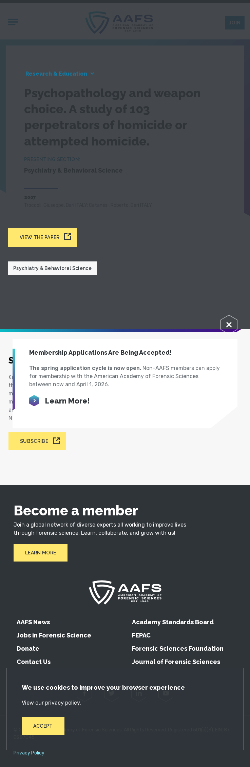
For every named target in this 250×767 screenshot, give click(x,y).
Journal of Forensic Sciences (176, 661)
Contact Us (34, 661)
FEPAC (141, 635)
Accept (43, 726)
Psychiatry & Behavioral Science (52, 268)
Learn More (40, 552)
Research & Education (56, 74)
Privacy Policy (29, 753)
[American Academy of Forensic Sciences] (125, 592)
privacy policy (62, 703)
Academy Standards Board (173, 622)
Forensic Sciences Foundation (178, 648)
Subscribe (34, 441)
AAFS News (33, 622)
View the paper (39, 237)
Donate (28, 648)
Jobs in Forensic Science (54, 635)
